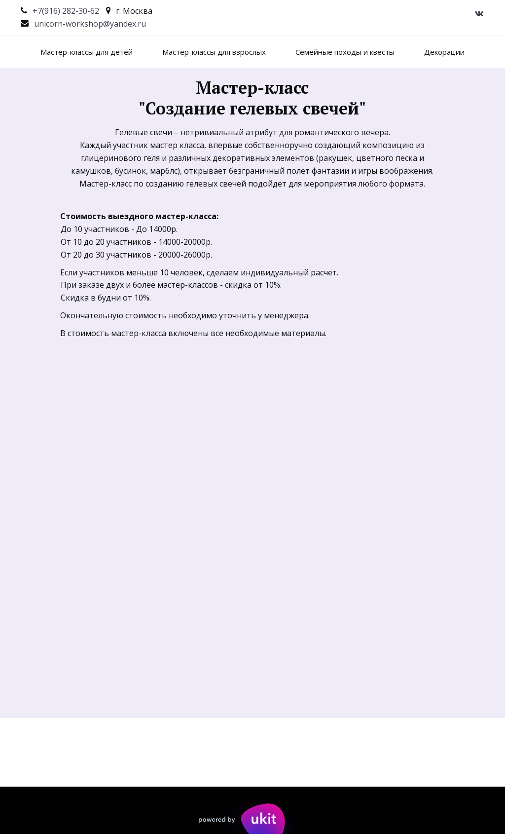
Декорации (444, 52)
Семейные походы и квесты (345, 52)
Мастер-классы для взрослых (214, 52)
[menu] (252, 52)
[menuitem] (86, 52)
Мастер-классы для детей (86, 52)
